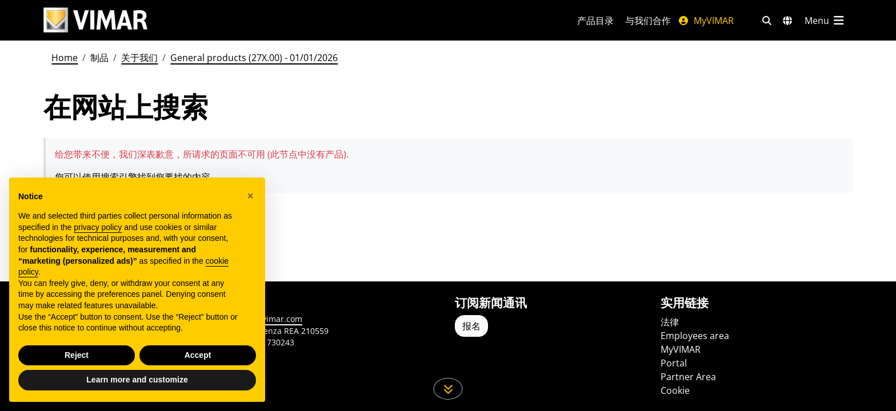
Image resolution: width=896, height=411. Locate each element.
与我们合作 (648, 20)
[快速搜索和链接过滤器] (767, 20)
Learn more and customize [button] (136, 379)
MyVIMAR (706, 20)
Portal (674, 363)
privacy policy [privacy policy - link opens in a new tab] (98, 227)
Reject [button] (77, 355)
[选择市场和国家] (787, 20)
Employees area (695, 335)
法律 (670, 322)
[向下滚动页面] (448, 389)
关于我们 (139, 57)
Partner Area (688, 376)
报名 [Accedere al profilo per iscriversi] (471, 326)
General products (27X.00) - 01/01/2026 (254, 57)
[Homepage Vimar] (95, 20)
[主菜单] (825, 20)
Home (64, 57)
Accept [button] (198, 355)
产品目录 (595, 20)
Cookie (675, 390)
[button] (250, 196)
